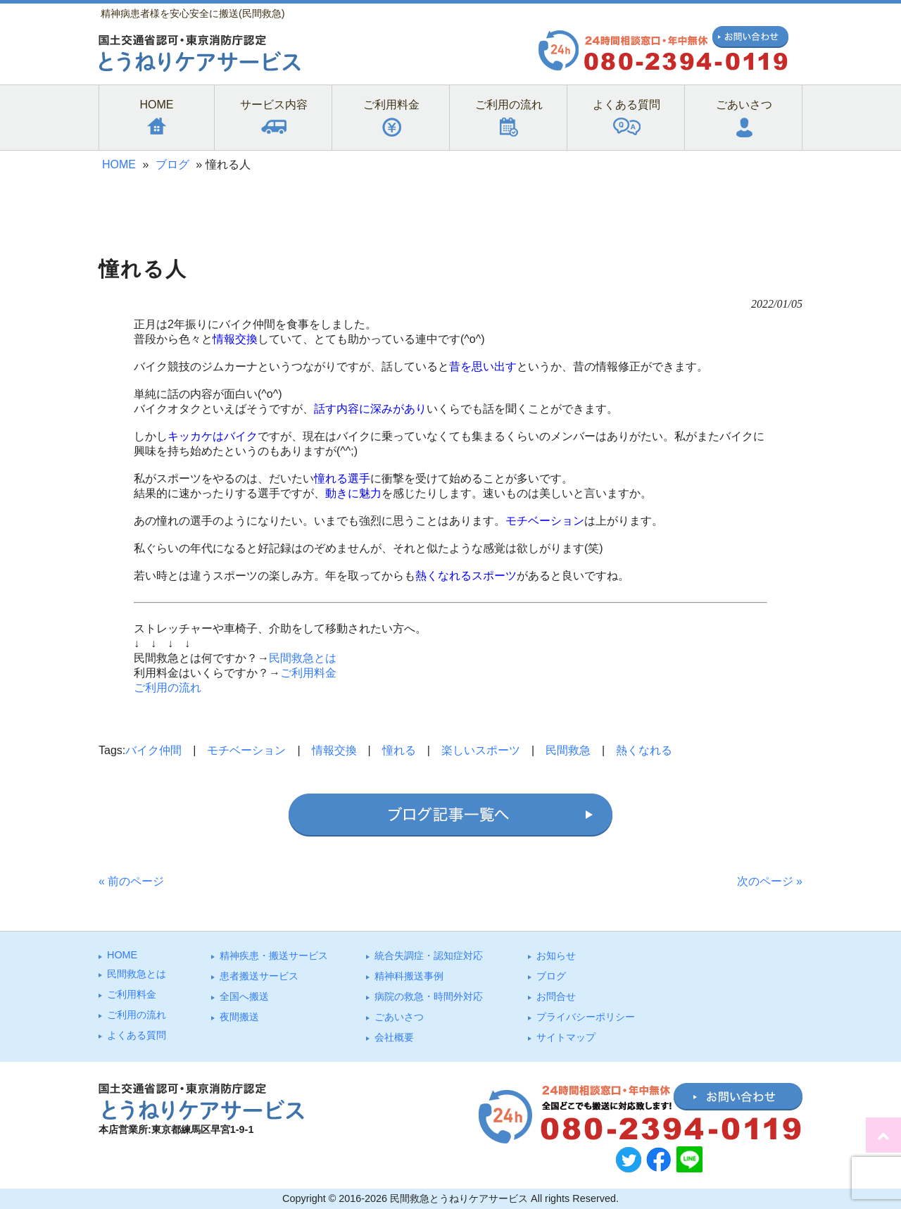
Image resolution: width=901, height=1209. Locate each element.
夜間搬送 (239, 1016)
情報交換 (334, 750)
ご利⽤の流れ (136, 1014)
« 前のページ (131, 881)
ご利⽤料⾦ (131, 994)
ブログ (172, 164)
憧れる (399, 750)
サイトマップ (566, 1037)
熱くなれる (644, 750)
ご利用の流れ (167, 688)
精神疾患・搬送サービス (274, 955)
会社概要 (394, 1037)
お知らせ (556, 955)
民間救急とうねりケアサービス (459, 1198)
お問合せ (556, 996)
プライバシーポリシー (585, 1016)
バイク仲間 (153, 750)
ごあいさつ (399, 1016)
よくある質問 (136, 1035)
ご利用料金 (308, 673)
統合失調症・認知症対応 (428, 955)
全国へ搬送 (244, 996)
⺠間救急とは (136, 973)
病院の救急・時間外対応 (428, 996)
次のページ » (769, 881)
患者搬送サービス (259, 976)
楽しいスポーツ (480, 750)
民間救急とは (302, 658)
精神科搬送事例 (408, 976)
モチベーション (246, 750)
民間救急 (568, 750)
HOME (119, 164)
